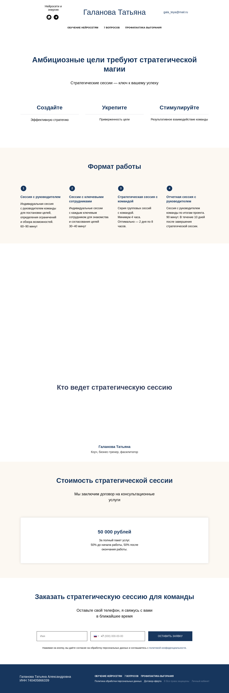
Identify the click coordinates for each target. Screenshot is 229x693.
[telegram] (56, 18)
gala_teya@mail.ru (175, 12)
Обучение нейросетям (82, 27)
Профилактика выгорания (143, 27)
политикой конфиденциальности (167, 647)
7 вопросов (112, 27)
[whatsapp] (49, 18)
